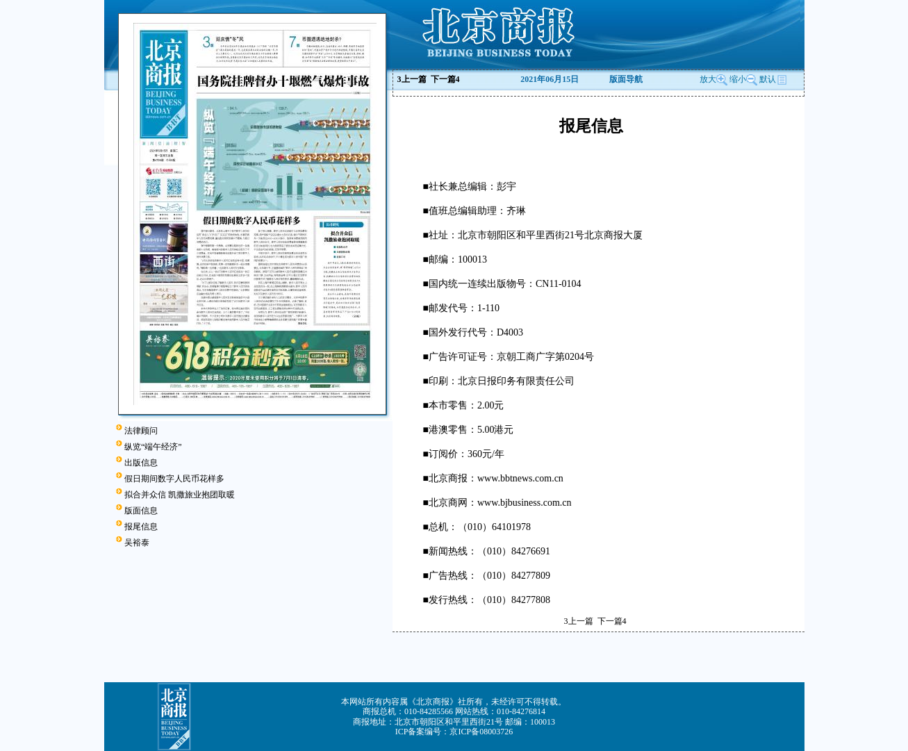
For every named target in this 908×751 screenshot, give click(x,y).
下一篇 (445, 79)
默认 (773, 79)
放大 (713, 79)
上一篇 (412, 79)
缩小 (737, 79)
